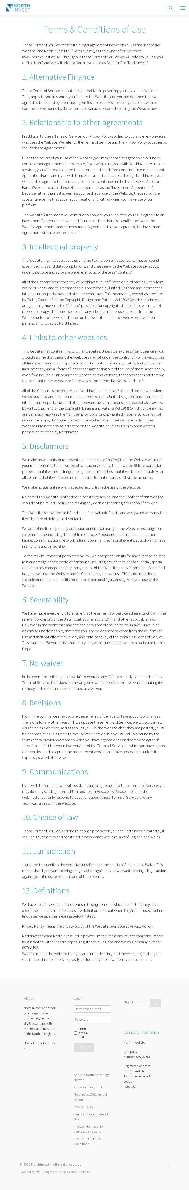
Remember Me (83, 1033)
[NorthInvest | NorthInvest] (18, 7)
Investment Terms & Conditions (87, 1141)
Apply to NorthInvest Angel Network (92, 1077)
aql (26, 1048)
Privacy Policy (83, 1106)
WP (38, 1172)
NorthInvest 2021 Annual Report (90, 1097)
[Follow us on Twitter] (168, 1166)
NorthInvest (40, 1164)
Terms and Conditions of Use (91, 1116)
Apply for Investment (88, 1087)
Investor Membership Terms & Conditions (88, 1129)
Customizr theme (78, 1172)
